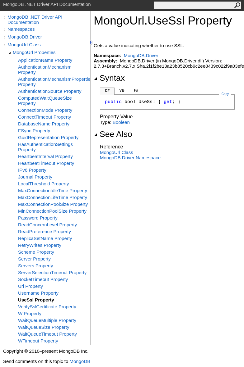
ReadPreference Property (44, 231)
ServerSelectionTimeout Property (52, 272)
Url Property (30, 286)
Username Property (38, 293)
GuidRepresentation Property (48, 137)
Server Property (34, 258)
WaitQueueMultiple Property (47, 320)
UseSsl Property (36, 299)
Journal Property (35, 176)
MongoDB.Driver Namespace (130, 157)
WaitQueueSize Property (43, 327)
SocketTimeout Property (43, 279)
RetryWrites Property (39, 245)
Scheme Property (36, 252)
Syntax (109, 78)
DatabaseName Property (43, 123)
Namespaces (21, 29)
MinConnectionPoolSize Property (52, 211)
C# (107, 90)
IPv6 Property (32, 170)
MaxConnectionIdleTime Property (52, 190)
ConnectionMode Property (45, 110)
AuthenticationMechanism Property (45, 69)
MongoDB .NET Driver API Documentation (34, 19)
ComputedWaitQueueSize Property (45, 100)
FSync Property (34, 130)
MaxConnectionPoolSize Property (53, 204)
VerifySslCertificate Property (47, 306)
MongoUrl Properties (34, 52)
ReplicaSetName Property (45, 238)
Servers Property (35, 265)
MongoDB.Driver (24, 36)
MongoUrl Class (24, 44)
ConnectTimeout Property (44, 117)
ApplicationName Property (45, 60)
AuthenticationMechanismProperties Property (54, 81)
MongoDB (79, 361)
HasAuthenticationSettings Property (45, 147)
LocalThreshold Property (43, 183)
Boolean (121, 122)
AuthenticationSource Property (49, 91)
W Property (29, 313)
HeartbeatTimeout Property (46, 163)
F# (136, 90)
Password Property (38, 217)
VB (121, 90)
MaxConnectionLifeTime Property (52, 197)
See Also (113, 134)
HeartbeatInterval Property (45, 156)
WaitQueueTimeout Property (47, 334)
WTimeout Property (38, 340)
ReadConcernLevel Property (47, 224)
